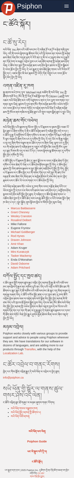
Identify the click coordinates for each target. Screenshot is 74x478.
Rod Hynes (17, 236)
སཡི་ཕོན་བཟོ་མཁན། (20, 416)
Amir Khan (17, 243)
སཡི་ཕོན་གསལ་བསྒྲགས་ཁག (24, 408)
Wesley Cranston (21, 216)
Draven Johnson (21, 239)
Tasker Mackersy (21, 255)
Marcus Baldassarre (23, 208)
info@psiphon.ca (13, 377)
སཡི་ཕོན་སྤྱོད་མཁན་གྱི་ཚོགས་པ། (26, 412)
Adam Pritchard (20, 267)
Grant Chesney (20, 212)
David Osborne (20, 263)
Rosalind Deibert (21, 220)
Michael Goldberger (23, 232)
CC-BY (40, 473)
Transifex (30, 349)
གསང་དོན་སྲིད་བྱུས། (37, 476)
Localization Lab (13, 353)
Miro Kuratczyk (20, 251)
